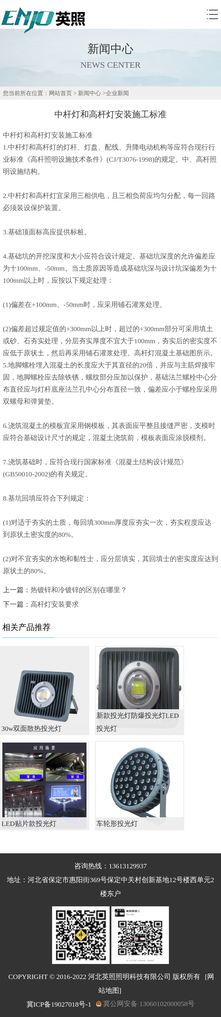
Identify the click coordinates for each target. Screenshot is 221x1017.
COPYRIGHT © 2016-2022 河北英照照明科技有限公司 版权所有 (104, 976)
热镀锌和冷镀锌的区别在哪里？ (79, 590)
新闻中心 (89, 93)
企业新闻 (117, 93)
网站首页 (60, 93)
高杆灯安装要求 (55, 604)
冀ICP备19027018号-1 (58, 1004)
